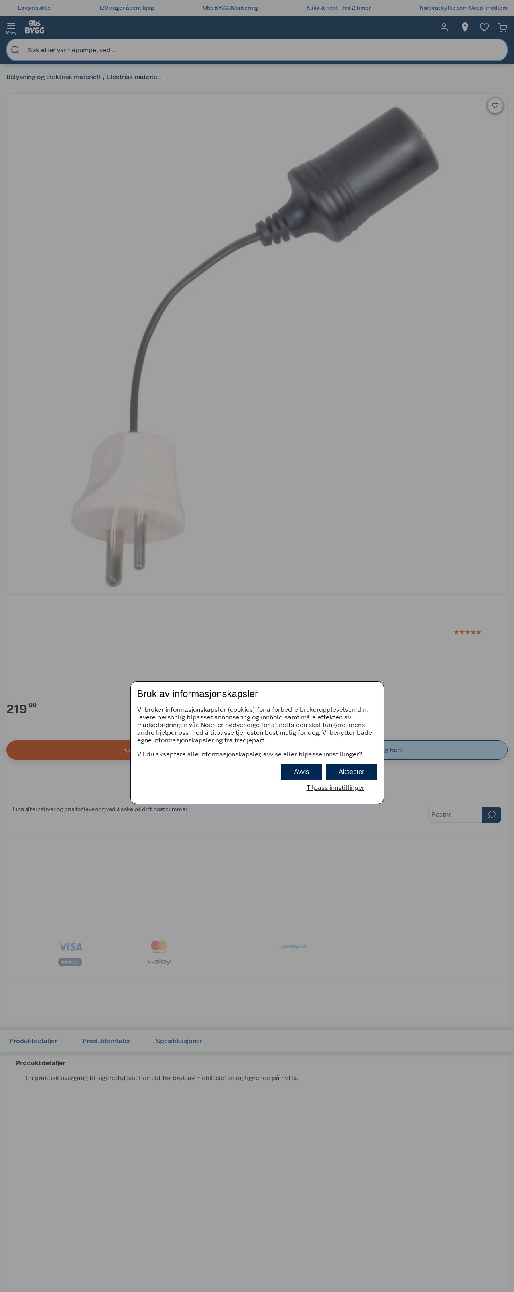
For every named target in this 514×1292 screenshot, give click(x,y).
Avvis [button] (301, 771)
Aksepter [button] (351, 771)
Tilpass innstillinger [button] (335, 787)
